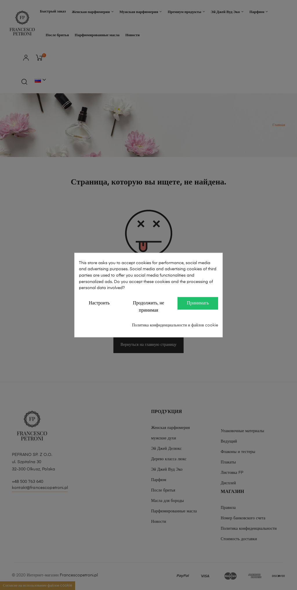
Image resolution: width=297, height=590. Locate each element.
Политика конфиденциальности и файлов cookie (175, 325)
